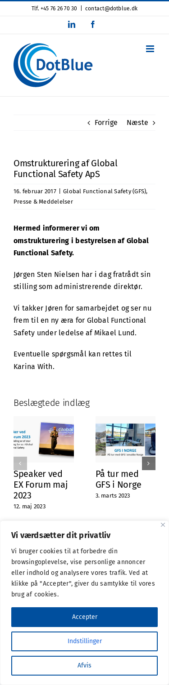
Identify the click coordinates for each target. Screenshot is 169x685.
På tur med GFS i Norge (119, 479)
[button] (20, 463)
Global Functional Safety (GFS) (104, 191)
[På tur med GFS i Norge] (126, 420)
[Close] (163, 525)
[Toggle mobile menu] (150, 48)
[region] (84, 602)
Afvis (84, 665)
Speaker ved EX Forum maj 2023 (41, 484)
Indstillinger (85, 641)
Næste (137, 122)
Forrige (106, 122)
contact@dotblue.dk (111, 8)
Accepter (84, 617)
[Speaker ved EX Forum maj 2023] (44, 420)
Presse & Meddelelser (43, 201)
